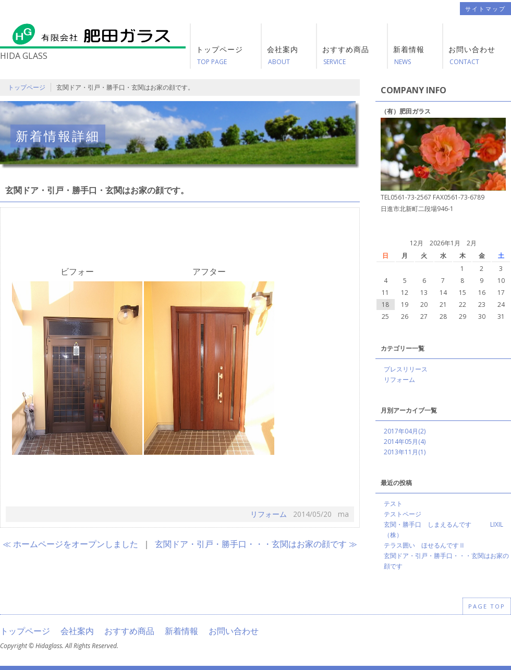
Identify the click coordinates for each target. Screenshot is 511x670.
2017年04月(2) (404, 431)
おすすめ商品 (129, 631)
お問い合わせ (234, 631)
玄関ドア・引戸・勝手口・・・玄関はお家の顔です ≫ (256, 544)
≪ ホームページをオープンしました (70, 544)
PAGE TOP (486, 606)
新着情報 (181, 631)
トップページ (26, 87)
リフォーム (268, 514)
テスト (393, 503)
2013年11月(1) (404, 452)
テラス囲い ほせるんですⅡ (424, 545)
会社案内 (77, 631)
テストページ (402, 514)
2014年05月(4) (404, 441)
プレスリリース (406, 369)
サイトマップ (485, 9)
